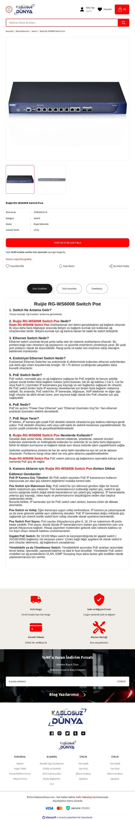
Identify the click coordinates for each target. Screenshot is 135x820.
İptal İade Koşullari (52, 773)
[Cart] (122, 9)
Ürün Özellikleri (40, 288)
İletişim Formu (20, 778)
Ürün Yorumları (69, 288)
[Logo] (24, 9)
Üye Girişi (83, 768)
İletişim (20, 763)
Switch (37, 218)
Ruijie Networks (41, 224)
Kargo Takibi (20, 768)
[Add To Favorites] (15, 266)
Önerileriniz (97, 288)
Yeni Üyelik (83, 763)
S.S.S (52, 783)
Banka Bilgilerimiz (51, 778)
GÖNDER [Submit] (121, 681)
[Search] (67, 23)
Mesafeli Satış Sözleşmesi (52, 763)
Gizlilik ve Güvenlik (52, 768)
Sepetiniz (83, 778)
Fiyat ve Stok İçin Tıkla (67, 242)
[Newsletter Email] (67, 681)
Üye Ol (88, 11)
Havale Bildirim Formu (20, 773)
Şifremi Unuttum (83, 773)
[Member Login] (82, 9)
